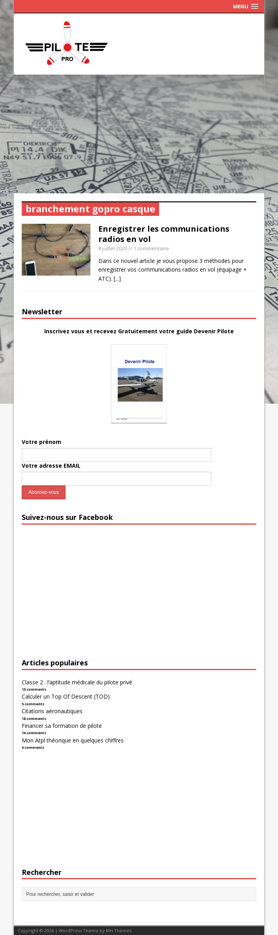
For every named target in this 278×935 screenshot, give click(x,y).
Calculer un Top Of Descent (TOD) (66, 696)
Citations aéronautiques (52, 711)
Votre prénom (41, 442)
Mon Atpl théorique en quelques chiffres (73, 740)
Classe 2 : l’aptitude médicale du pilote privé (77, 682)
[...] (117, 278)
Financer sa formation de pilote (62, 725)
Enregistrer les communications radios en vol (163, 233)
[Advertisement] (139, 134)
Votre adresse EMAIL (51, 465)
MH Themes (118, 930)
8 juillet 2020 (112, 248)
